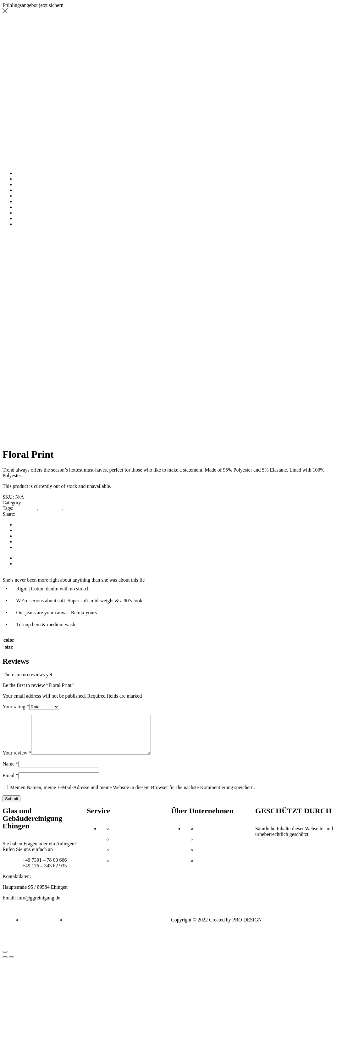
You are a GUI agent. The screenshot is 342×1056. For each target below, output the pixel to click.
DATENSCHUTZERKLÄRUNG (48, 224)
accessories (25, 508)
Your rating (16, 706)
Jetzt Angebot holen (85, 5)
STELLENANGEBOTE (39, 212)
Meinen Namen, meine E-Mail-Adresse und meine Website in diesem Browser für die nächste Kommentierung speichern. (132, 795)
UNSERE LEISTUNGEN (41, 184)
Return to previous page (27, 240)
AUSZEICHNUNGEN (38, 201)
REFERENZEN (31, 195)
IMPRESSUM (29, 218)
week (69, 508)
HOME (22, 173)
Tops (21, 234)
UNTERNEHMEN (34, 178)
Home (9, 234)
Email (10, 783)
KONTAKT (27, 207)
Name (10, 771)
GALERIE (25, 190)
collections (50, 508)
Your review (17, 760)
